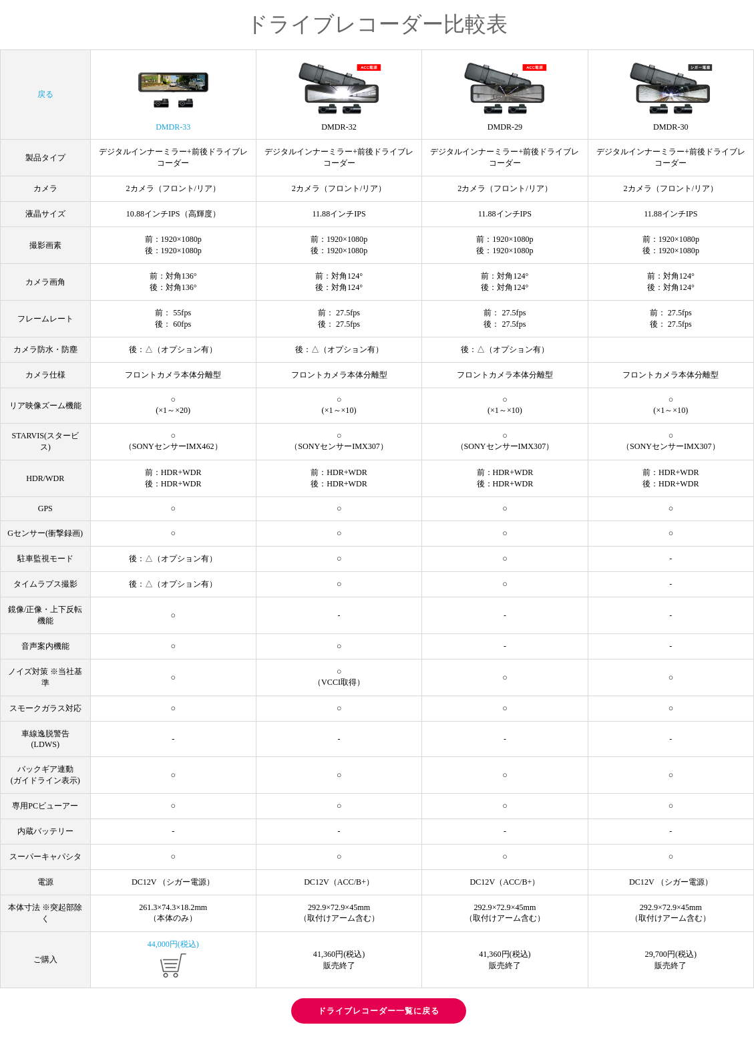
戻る (45, 94)
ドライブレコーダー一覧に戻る (378, 1011)
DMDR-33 (173, 97)
